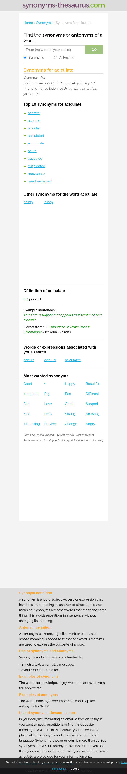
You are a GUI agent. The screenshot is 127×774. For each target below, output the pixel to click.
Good (28, 384)
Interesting (32, 424)
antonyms (82, 35)
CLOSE (75, 768)
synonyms (53, 35)
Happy (70, 384)
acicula (29, 360)
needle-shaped (40, 181)
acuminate (36, 143)
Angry (90, 424)
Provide (50, 424)
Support (92, 404)
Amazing (92, 414)
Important (31, 394)
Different (92, 394)
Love (48, 404)
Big (46, 394)
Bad (68, 394)
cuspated (35, 159)
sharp (48, 202)
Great (69, 404)
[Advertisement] (63, 246)
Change (71, 424)
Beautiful (93, 384)
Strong (70, 414)
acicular (34, 128)
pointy (28, 202)
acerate (34, 113)
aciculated (36, 136)
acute (32, 151)
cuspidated (36, 166)
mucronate (36, 174)
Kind (27, 414)
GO (94, 50)
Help (48, 414)
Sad (27, 404)
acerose (34, 121)
